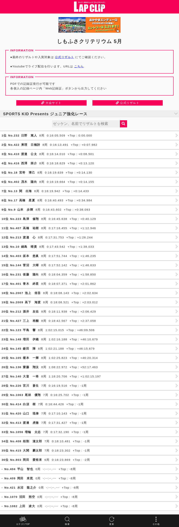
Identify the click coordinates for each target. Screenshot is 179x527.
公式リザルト (64, 57)
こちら (79, 66)
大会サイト (51, 102)
